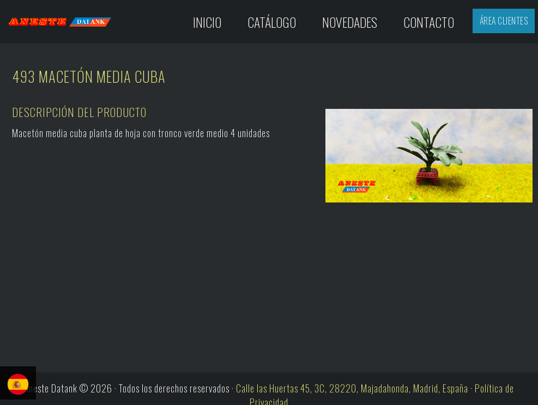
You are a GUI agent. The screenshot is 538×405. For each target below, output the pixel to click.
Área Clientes (504, 20)
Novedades (349, 22)
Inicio (207, 22)
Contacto (428, 22)
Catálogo (271, 22)
